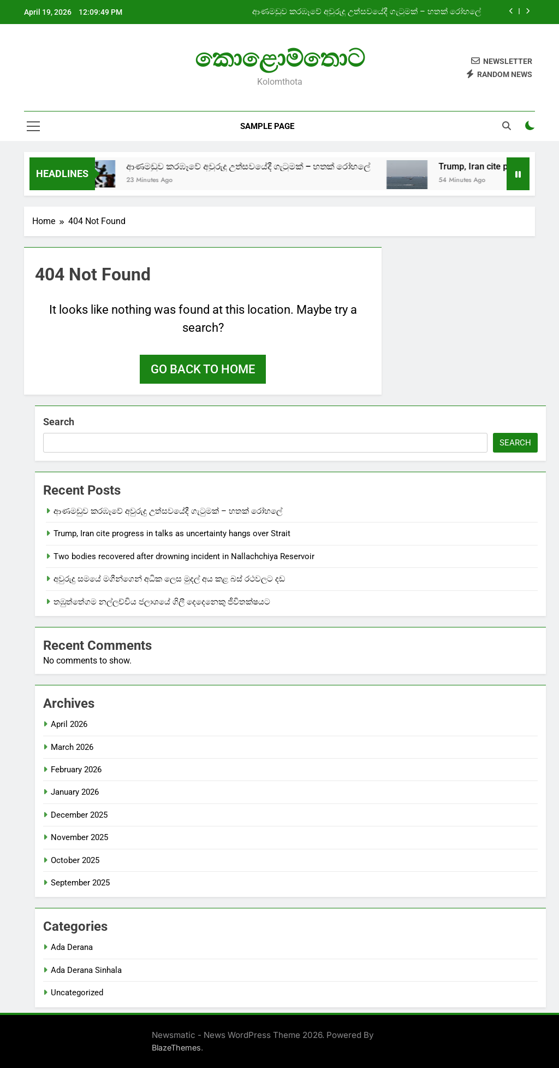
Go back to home (203, 369)
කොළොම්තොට (280, 58)
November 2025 (79, 837)
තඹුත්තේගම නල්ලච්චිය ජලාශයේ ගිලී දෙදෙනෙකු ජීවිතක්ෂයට (161, 602)
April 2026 (69, 724)
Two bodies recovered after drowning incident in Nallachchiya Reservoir (183, 556)
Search (58, 421)
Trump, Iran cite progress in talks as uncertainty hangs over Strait (171, 533)
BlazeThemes (176, 1047)
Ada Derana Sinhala (86, 970)
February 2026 (76, 769)
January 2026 (75, 792)
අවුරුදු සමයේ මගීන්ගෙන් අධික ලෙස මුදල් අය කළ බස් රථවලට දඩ (170, 579)
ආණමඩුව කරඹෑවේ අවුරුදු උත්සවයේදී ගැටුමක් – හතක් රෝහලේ (366, 12)
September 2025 (80, 883)
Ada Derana (72, 947)
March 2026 (72, 747)
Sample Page (267, 126)
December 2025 (79, 815)
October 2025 (75, 860)
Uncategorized (77, 992)
